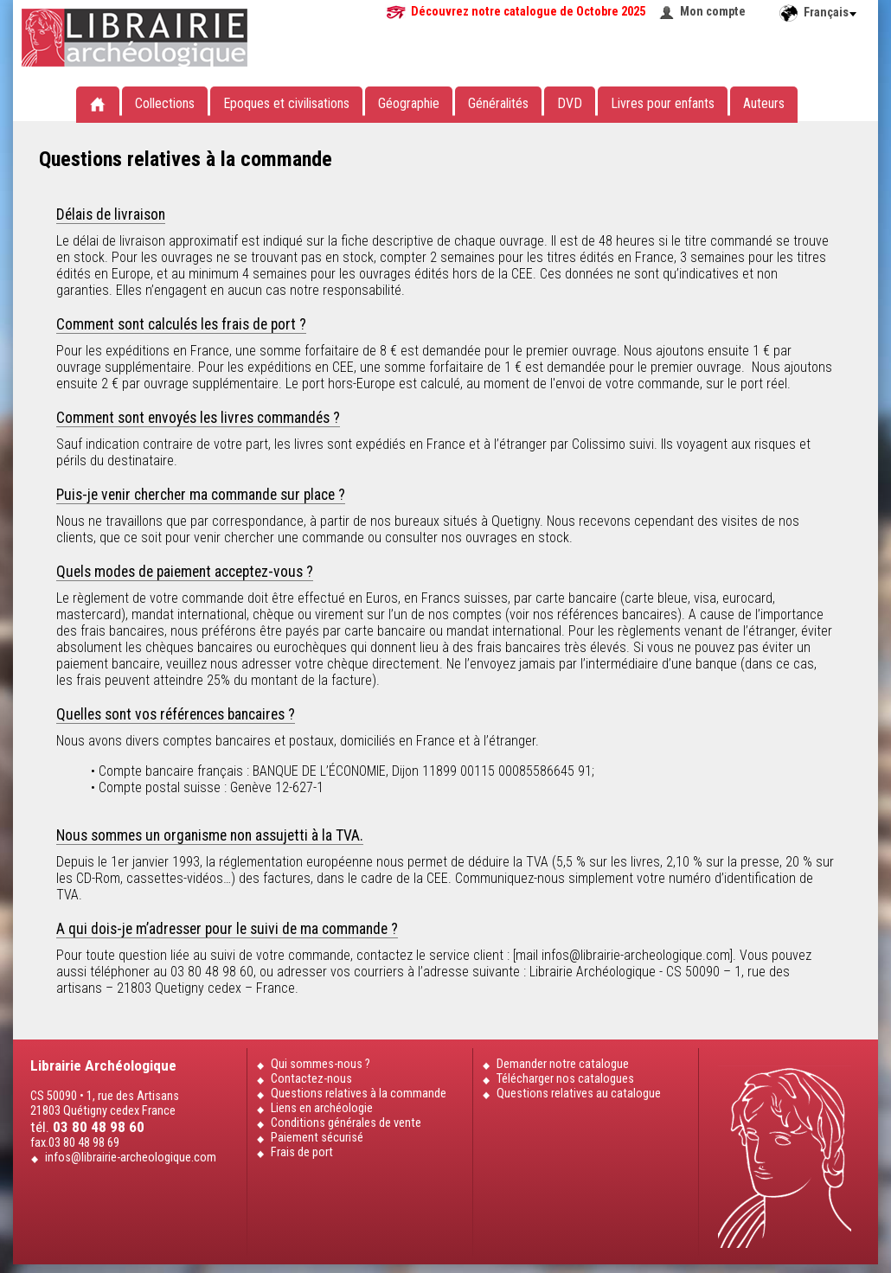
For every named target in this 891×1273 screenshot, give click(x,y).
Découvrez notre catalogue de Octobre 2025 (528, 11)
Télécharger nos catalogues (565, 1078)
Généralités (498, 103)
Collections (165, 103)
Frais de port (302, 1152)
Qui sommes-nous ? (320, 1064)
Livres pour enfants (663, 103)
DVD (569, 103)
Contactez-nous (311, 1078)
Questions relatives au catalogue (579, 1093)
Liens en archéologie (322, 1108)
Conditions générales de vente (346, 1123)
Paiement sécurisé (317, 1137)
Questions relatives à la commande (358, 1093)
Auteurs (764, 103)
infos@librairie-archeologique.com (130, 1157)
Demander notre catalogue (563, 1064)
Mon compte (713, 11)
